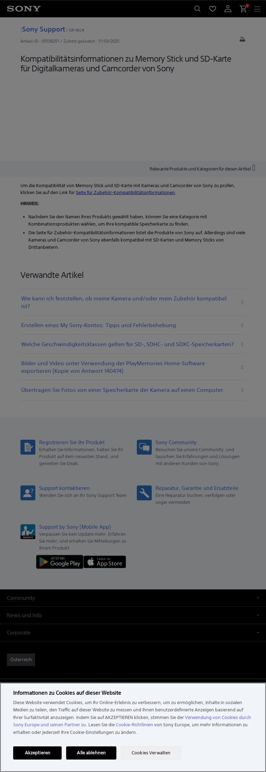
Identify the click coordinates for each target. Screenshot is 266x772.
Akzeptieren (37, 753)
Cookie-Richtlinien (134, 725)
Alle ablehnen (91, 753)
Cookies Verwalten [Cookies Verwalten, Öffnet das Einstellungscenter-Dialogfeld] (151, 753)
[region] (133, 727)
